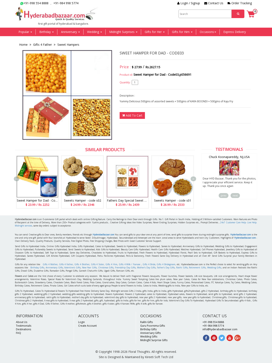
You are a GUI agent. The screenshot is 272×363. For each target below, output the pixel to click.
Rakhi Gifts (182, 267)
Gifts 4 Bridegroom (166, 264)
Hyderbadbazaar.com (240, 234)
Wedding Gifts (214, 267)
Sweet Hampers (68, 45)
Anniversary (70, 32)
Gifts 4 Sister (97, 264)
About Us (21, 322)
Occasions (208, 32)
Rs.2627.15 (152, 67)
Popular (25, 32)
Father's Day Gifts (166, 267)
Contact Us (213, 3)
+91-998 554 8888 (34, 3)
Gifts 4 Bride (149, 264)
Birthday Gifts (37, 267)
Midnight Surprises (123, 32)
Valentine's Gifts (72, 267)
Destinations (23, 329)
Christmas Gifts (106, 267)
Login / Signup (188, 3)
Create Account (87, 325)
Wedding (94, 32)
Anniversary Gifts (54, 267)
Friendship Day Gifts (125, 267)
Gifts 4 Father (42, 45)
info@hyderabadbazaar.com (220, 329)
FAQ (18, 333)
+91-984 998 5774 (65, 3)
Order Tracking (240, 3)
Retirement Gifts (197, 267)
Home (23, 45)
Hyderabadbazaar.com (103, 234)
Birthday (46, 32)
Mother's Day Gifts (146, 267)
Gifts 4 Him (111, 264)
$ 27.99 (137, 67)
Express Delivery (234, 32)
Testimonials (23, 325)
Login (81, 322)
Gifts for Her (155, 32)
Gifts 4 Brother (81, 264)
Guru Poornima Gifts (152, 325)
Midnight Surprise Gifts (153, 340)
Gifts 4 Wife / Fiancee (129, 264)
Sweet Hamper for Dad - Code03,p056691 (162, 75)
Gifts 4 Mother (50, 264)
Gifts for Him (182, 32)
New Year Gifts (89, 267)
